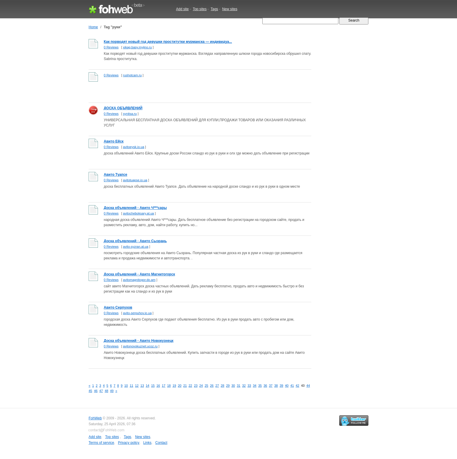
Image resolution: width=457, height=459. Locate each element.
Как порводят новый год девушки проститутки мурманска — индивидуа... (168, 42)
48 (106, 391)
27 (217, 385)
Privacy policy (128, 443)
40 (287, 385)
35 (260, 385)
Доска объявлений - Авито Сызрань (135, 241)
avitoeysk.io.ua (133, 147)
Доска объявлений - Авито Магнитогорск (139, 274)
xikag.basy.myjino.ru (137, 47)
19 (174, 385)
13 (142, 385)
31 (238, 385)
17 (163, 385)
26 (212, 385)
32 (244, 385)
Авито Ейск (114, 141)
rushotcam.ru (132, 75)
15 (152, 385)
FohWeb (95, 418)
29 (228, 385)
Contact (161, 443)
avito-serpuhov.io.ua (137, 313)
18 (169, 385)
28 (222, 385)
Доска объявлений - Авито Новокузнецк (138, 341)
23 (195, 385)
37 (271, 385)
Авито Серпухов (118, 307)
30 (233, 385)
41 (292, 385)
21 (185, 385)
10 (126, 385)
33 (249, 385)
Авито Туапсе (115, 175)
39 (281, 385)
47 (101, 391)
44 (308, 385)
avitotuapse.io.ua (135, 180)
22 (190, 385)
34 (254, 385)
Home (93, 27)
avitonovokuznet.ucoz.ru (140, 346)
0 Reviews (111, 47)
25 (206, 385)
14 (147, 385)
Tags (214, 9)
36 (265, 385)
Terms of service (101, 443)
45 (90, 391)
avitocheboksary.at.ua (138, 213)
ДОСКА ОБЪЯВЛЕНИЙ (123, 108)
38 (276, 385)
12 (136, 385)
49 (112, 391)
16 (158, 385)
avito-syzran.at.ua (135, 246)
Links (147, 443)
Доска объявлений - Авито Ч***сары (135, 208)
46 (95, 391)
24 (201, 385)
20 (179, 385)
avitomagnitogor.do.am (139, 280)
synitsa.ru (130, 113)
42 (297, 385)
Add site (182, 9)
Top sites (199, 9)
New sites (229, 9)
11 (131, 385)
